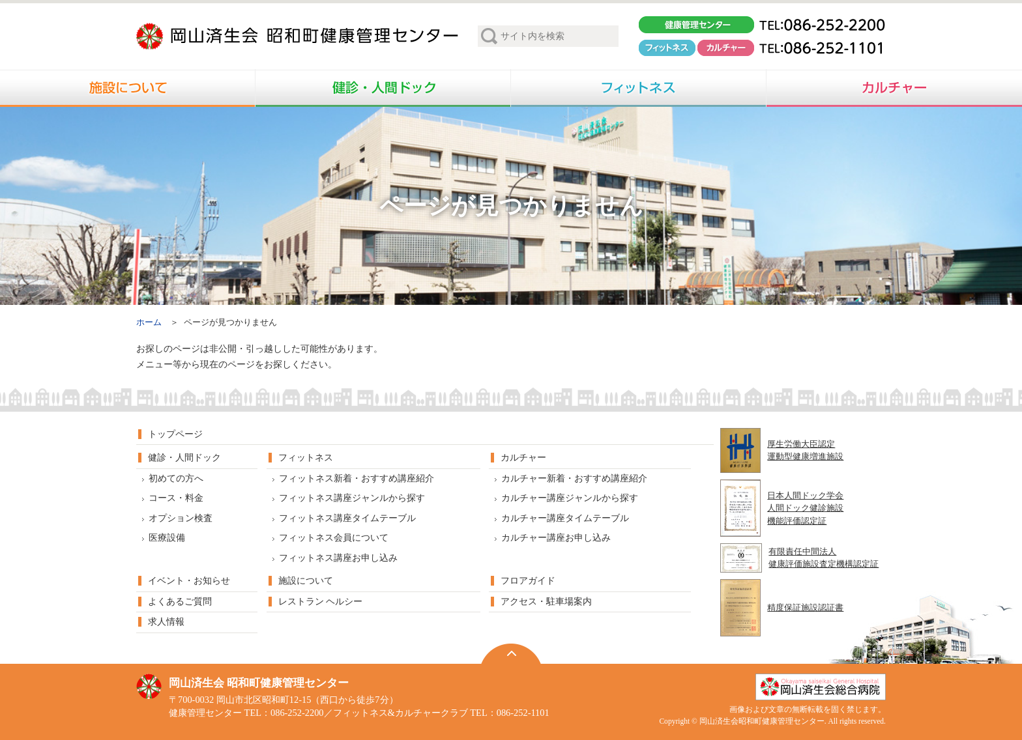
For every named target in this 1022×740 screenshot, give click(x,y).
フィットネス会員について (333, 538)
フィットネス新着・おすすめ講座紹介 (356, 478)
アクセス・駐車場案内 (546, 601)
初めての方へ (176, 478)
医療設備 (167, 538)
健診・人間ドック (184, 457)
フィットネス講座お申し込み (338, 558)
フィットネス (305, 457)
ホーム (149, 322)
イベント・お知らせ (189, 581)
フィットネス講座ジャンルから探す (352, 498)
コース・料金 (176, 498)
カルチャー (523, 457)
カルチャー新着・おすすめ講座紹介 (574, 478)
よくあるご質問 (180, 601)
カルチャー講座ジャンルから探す (569, 498)
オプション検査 (180, 518)
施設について (305, 581)
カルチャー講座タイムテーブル (565, 518)
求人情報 (166, 622)
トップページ (175, 434)
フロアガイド (528, 581)
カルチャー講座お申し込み (556, 538)
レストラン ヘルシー (320, 601)
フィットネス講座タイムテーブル (347, 518)
